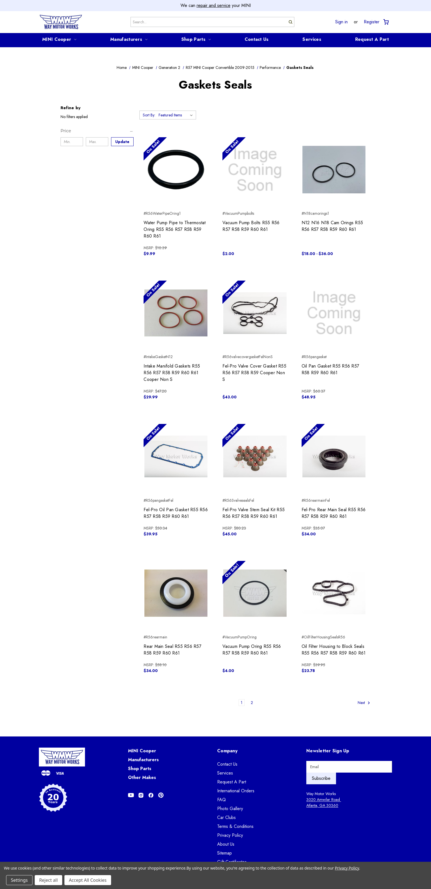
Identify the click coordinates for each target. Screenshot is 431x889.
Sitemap (224, 853)
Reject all (48, 880)
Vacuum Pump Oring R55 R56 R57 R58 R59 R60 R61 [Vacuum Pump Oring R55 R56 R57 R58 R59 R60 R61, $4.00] (251, 649)
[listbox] (177, 115)
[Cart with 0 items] (385, 22)
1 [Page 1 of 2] (241, 702)
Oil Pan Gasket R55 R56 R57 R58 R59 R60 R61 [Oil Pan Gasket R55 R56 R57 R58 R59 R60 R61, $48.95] (330, 369)
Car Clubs (226, 817)
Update (122, 141)
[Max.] (97, 141)
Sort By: (149, 115)
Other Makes (142, 777)
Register (371, 22)
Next (364, 703)
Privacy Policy (230, 835)
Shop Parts (196, 39)
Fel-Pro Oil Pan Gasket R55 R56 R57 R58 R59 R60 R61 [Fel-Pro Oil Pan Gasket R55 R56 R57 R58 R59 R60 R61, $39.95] (176, 513)
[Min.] (72, 141)
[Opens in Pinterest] (161, 795)
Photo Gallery (230, 808)
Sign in (341, 22)
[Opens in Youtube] (131, 795)
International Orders (235, 791)
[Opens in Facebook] (151, 795)
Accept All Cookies (88, 880)
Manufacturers (128, 39)
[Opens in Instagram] (141, 795)
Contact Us (257, 39)
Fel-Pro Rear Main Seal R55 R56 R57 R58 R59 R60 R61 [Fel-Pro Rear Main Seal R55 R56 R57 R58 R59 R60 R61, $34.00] (334, 513)
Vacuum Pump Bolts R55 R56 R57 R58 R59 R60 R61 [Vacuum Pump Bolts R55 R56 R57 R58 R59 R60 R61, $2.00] (250, 226)
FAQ (221, 799)
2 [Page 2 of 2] (252, 702)
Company (227, 751)
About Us (225, 844)
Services (311, 39)
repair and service (213, 5)
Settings (19, 880)
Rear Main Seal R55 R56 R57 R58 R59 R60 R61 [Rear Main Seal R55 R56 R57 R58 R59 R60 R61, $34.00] (172, 649)
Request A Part (372, 39)
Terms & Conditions (235, 826)
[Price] (97, 131)
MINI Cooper (59, 39)
